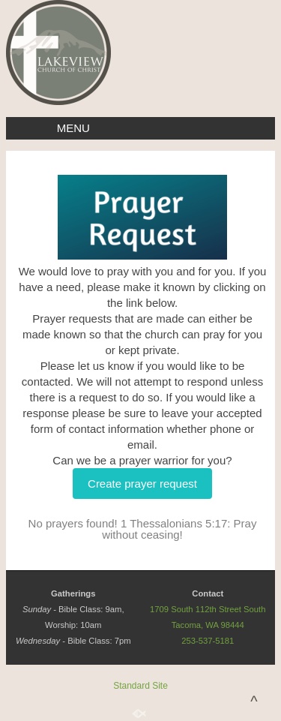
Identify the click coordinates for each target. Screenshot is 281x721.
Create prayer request (142, 483)
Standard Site (140, 685)
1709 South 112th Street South (208, 609)
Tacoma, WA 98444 (208, 624)
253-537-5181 (207, 640)
